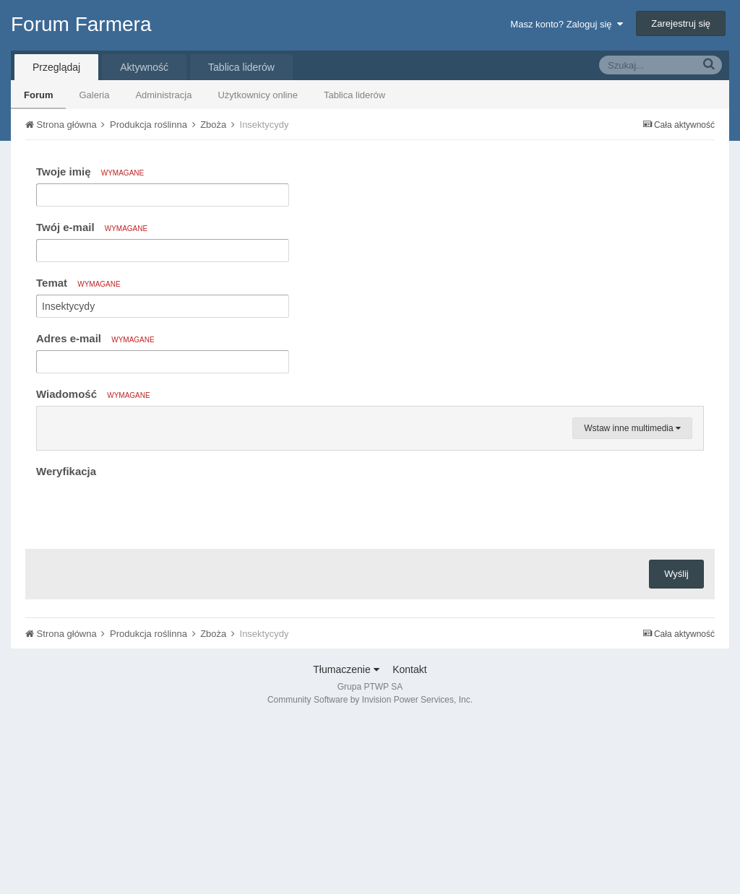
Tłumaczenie (346, 843)
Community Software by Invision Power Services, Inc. (370, 873)
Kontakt (409, 843)
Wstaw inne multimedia (632, 601)
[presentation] (146, 683)
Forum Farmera (81, 24)
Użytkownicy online (258, 95)
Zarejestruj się (680, 23)
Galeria (94, 95)
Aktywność (144, 67)
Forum (38, 95)
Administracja (163, 95)
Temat (78, 283)
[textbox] (370, 507)
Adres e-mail (95, 338)
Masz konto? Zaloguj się (566, 24)
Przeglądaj (56, 67)
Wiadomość (93, 394)
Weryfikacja (66, 644)
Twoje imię (90, 171)
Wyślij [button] (676, 747)
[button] (50, 421)
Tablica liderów (354, 95)
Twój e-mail (91, 227)
